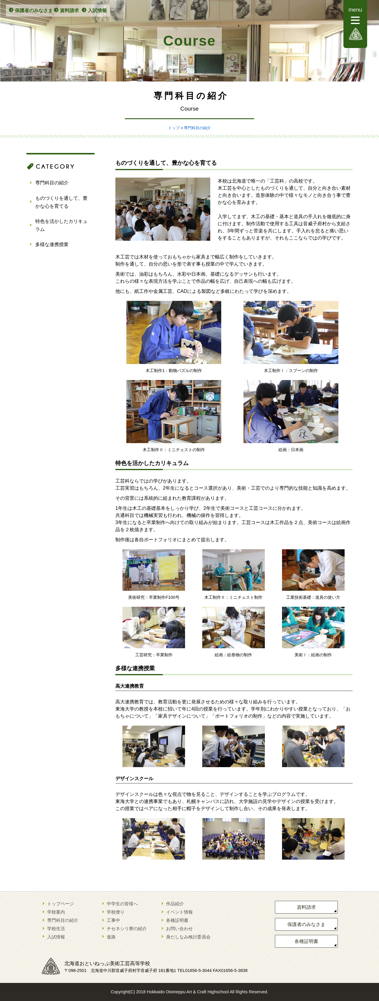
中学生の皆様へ (122, 903)
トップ (174, 128)
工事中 (113, 920)
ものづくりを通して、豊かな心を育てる (61, 202)
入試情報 (97, 10)
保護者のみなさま (34, 10)
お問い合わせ (179, 928)
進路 (111, 936)
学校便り (116, 911)
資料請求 (69, 10)
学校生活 (56, 928)
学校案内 (56, 911)
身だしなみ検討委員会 (188, 936)
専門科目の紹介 (197, 128)
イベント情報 (179, 911)
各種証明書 (177, 920)
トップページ (60, 903)
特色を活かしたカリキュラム (61, 225)
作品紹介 (175, 903)
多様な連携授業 (52, 244)
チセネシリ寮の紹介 (127, 928)
